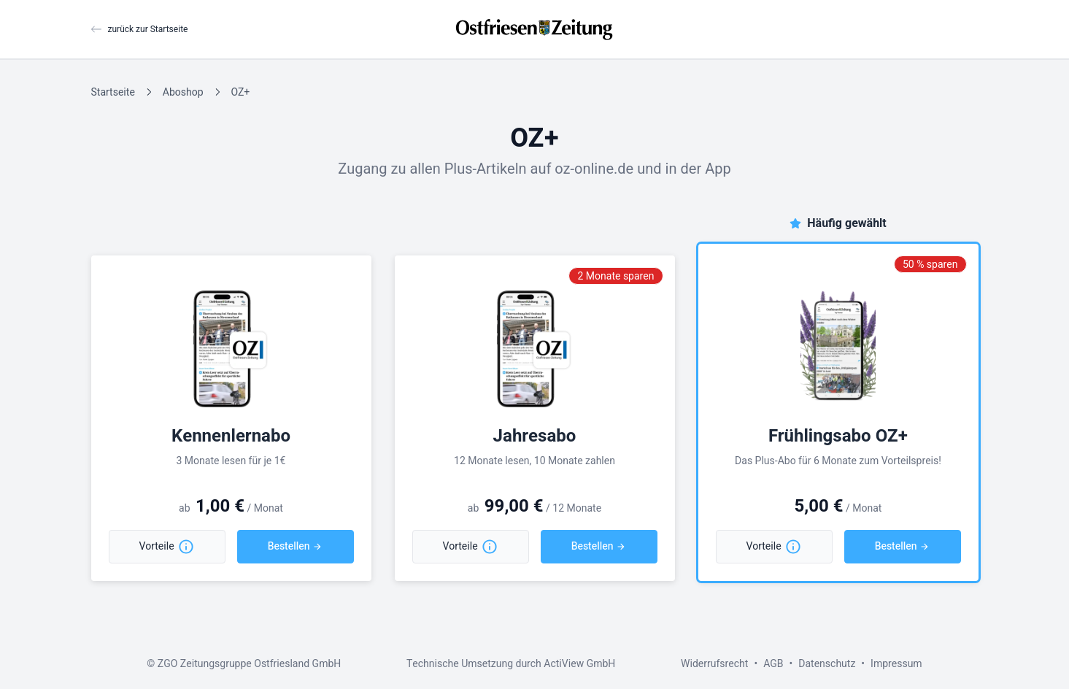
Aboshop (183, 92)
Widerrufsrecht (714, 663)
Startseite (113, 92)
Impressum (896, 663)
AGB (773, 663)
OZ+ (240, 92)
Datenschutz (826, 663)
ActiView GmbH (579, 663)
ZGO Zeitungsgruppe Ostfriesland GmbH (249, 663)
